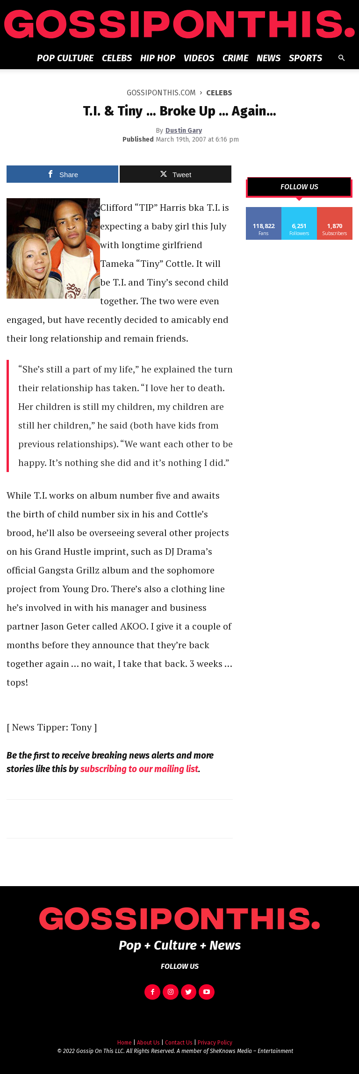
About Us (148, 1042)
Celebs (117, 58)
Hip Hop (157, 58)
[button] (341, 58)
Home (124, 1042)
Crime (235, 58)
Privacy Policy (215, 1042)
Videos (199, 58)
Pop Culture (65, 58)
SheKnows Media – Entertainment (251, 1051)
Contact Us (179, 1042)
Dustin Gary (183, 131)
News (268, 58)
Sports (305, 58)
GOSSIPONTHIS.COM (161, 92)
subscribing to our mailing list (139, 769)
